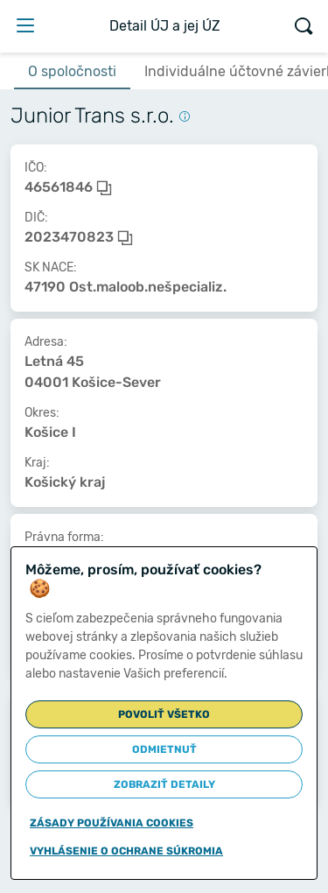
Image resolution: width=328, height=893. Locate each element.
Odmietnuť (164, 749)
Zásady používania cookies (111, 823)
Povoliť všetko (164, 714)
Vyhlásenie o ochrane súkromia (126, 851)
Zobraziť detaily (164, 784)
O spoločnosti (72, 71)
